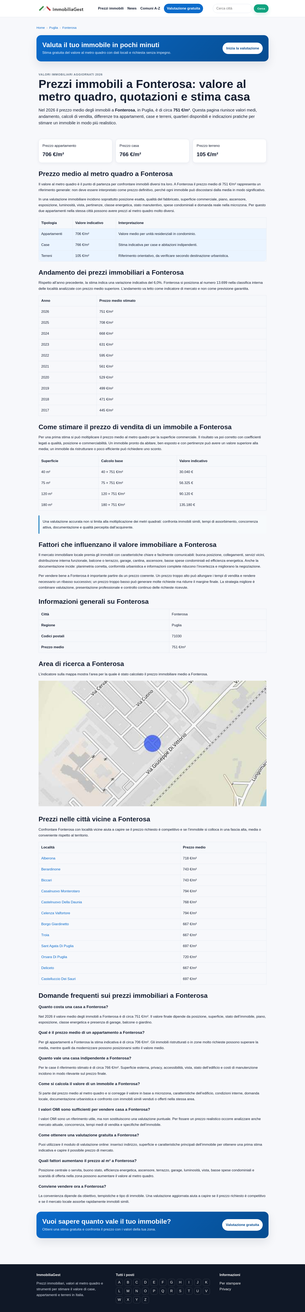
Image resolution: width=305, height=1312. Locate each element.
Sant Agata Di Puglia (57, 946)
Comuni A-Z (150, 8)
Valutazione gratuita (183, 8)
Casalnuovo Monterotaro (60, 891)
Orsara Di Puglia (54, 957)
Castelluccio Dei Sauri (58, 979)
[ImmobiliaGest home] (62, 8)
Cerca (261, 8)
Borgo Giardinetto (55, 924)
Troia (45, 935)
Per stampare (230, 1283)
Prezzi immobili (111, 8)
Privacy (225, 1289)
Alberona (48, 858)
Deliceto (47, 968)
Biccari (46, 880)
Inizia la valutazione (242, 48)
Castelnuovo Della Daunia (61, 902)
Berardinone (51, 869)
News (132, 8)
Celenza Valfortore (55, 913)
